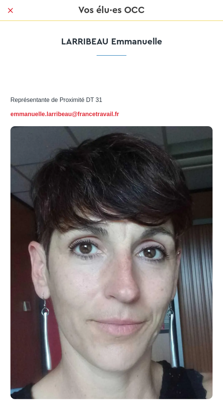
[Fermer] (10, 10)
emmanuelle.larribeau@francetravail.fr (64, 114)
